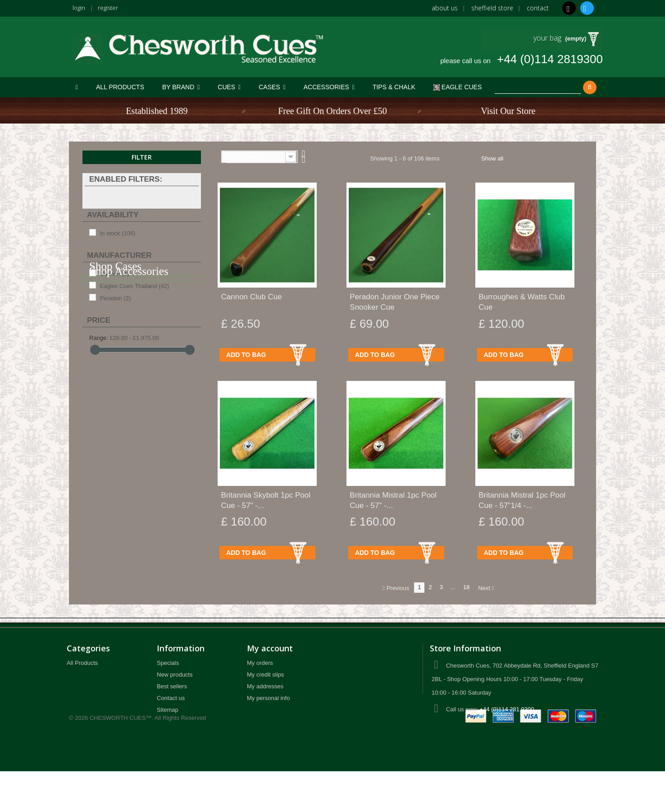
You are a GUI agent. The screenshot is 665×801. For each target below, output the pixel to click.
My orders (260, 662)
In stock (118, 233)
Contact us (171, 698)
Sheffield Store (492, 8)
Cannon (114, 273)
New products (174, 674)
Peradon (115, 298)
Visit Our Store (508, 111)
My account (270, 648)
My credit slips (265, 674)
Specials (168, 662)
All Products (82, 662)
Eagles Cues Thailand (134, 286)
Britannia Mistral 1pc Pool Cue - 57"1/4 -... (521, 500)
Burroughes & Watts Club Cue (521, 302)
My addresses (265, 686)
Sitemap (167, 709)
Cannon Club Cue (251, 297)
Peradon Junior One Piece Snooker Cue (394, 302)
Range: (98, 337)
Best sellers (172, 686)
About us (445, 8)
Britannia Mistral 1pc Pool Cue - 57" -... (393, 500)
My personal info (268, 698)
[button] (181, 87)
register (109, 7)
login (79, 7)
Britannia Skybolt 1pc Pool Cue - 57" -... (265, 500)
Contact (538, 8)
